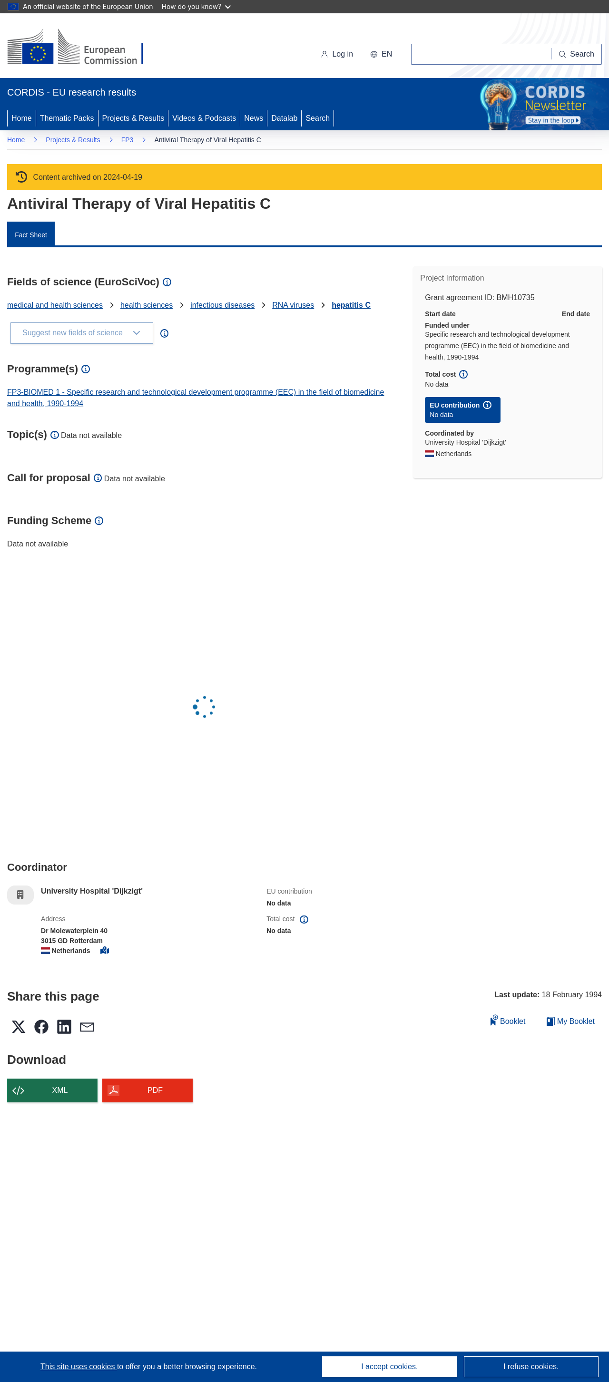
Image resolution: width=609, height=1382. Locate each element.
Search (317, 118)
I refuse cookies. (531, 1367)
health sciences (146, 305)
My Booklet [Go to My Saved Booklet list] (571, 1021)
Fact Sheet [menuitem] (31, 235)
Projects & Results (133, 118)
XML (60, 1090)
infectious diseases (222, 305)
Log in (337, 54)
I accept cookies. (389, 1367)
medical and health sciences (55, 305)
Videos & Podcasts (204, 118)
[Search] (576, 54)
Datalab (284, 118)
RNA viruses (293, 305)
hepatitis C (351, 305)
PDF (155, 1090)
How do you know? (196, 6)
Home (21, 118)
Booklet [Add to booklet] (508, 1019)
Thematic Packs (67, 118)
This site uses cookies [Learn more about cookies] (78, 1367)
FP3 (127, 140)
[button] (381, 54)
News (253, 118)
